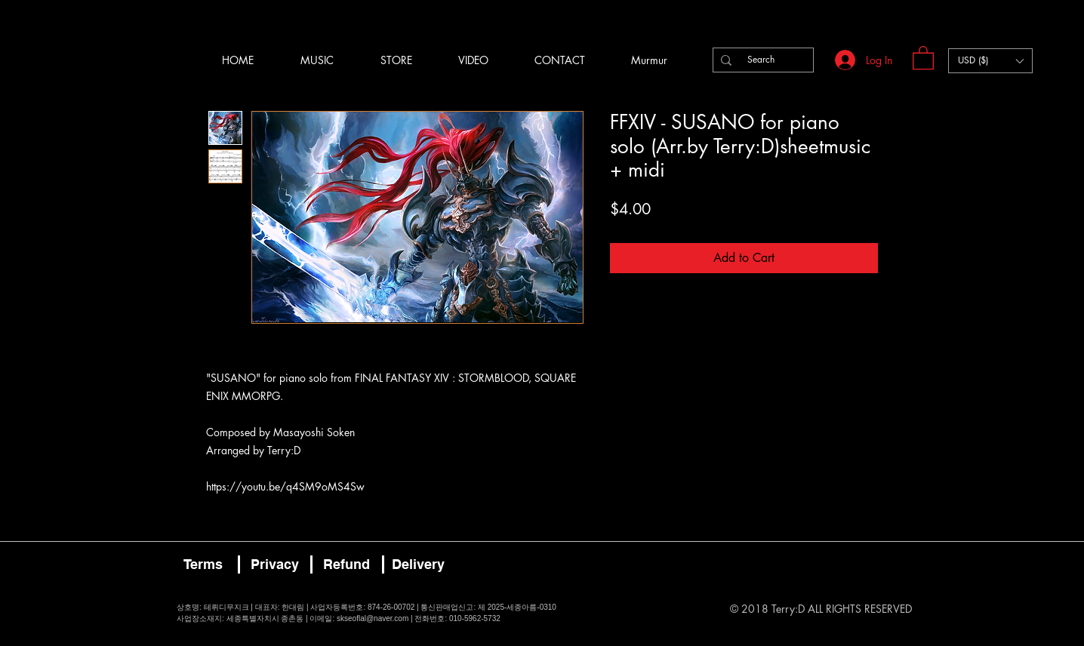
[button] (923, 57)
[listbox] (990, 60)
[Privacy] (274, 564)
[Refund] (346, 564)
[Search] (761, 60)
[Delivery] (418, 564)
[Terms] (203, 564)
